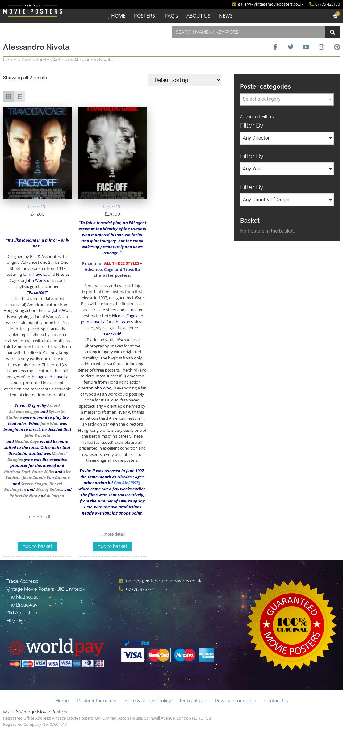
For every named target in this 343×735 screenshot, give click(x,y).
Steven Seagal (34, 483)
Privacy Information (235, 701)
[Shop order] (184, 80)
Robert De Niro (23, 495)
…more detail (37, 516)
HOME (118, 15)
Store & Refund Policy (147, 701)
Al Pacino (55, 495)
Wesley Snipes (49, 489)
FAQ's (171, 15)
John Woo (49, 423)
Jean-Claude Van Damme (46, 477)
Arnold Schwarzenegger (34, 408)
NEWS (226, 15)
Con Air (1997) (127, 482)
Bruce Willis (43, 471)
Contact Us (276, 701)
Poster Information (96, 701)
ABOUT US (198, 15)
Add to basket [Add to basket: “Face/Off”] (37, 546)
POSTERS (144, 15)
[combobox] (248, 32)
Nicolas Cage (27, 441)
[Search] (332, 32)
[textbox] (286, 99)
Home (9, 60)
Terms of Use (193, 701)
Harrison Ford (17, 471)
